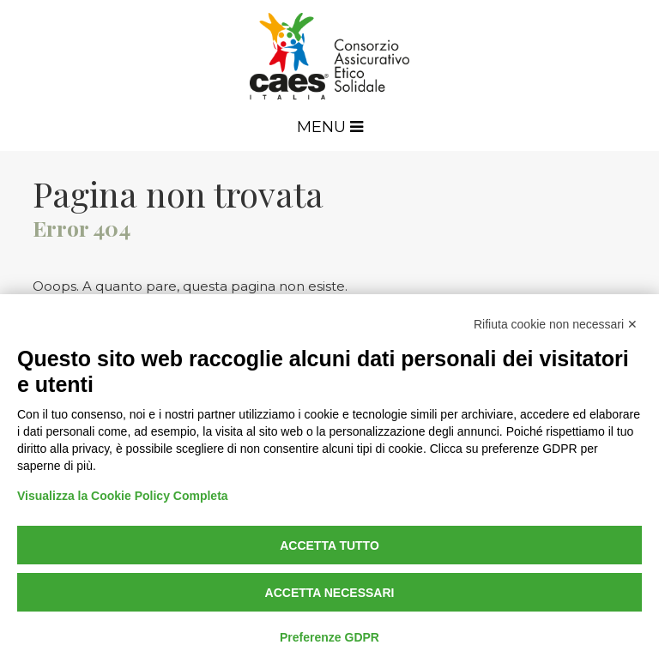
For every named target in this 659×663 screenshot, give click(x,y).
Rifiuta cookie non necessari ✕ (556, 324)
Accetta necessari (330, 593)
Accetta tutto (329, 545)
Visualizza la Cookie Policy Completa (122, 496)
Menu (330, 127)
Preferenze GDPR (329, 637)
